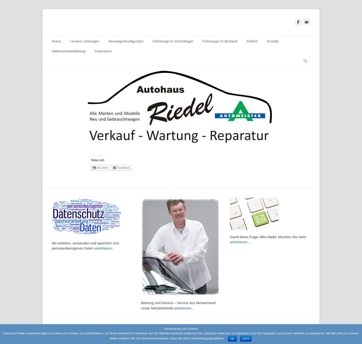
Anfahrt (252, 41)
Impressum (103, 51)
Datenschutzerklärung (68, 51)
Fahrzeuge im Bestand (219, 41)
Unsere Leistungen (84, 41)
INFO (246, 338)
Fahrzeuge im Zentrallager (173, 41)
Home (56, 41)
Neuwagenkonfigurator (126, 41)
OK (232, 338)
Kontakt (273, 41)
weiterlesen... (104, 248)
